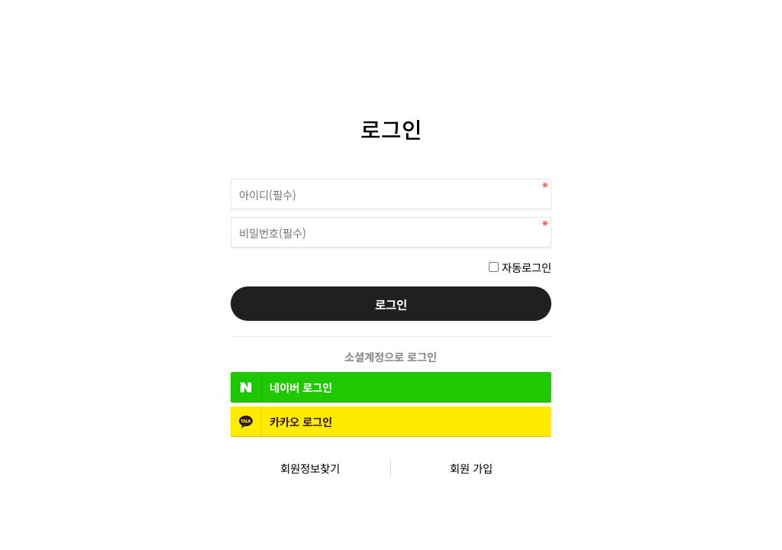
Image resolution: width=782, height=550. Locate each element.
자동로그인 (526, 267)
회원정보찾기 (310, 468)
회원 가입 (471, 468)
